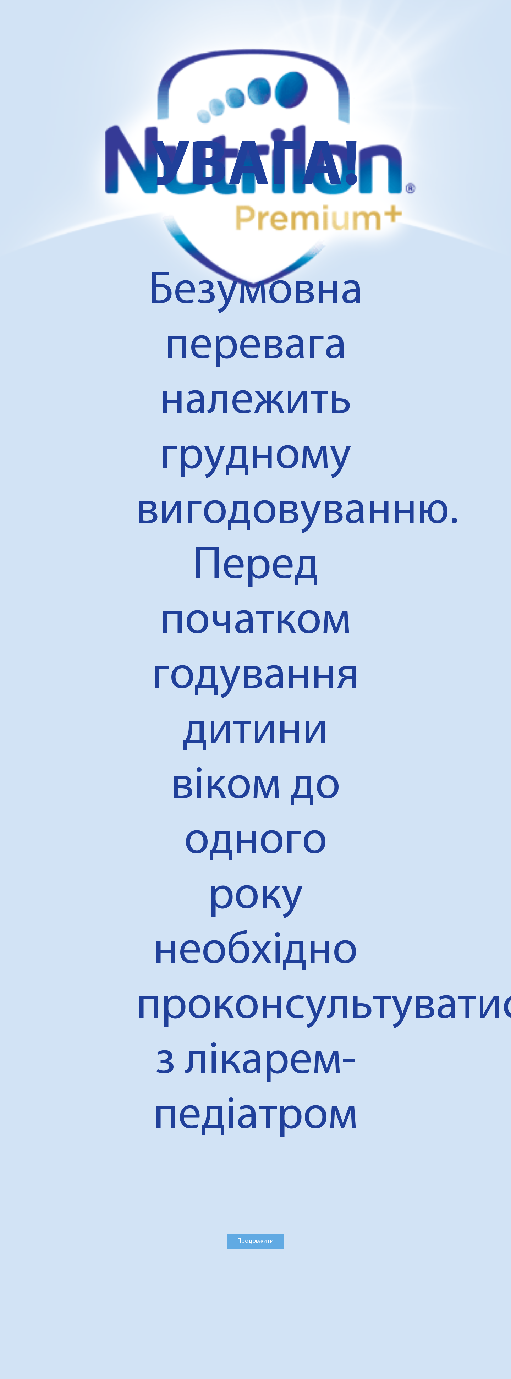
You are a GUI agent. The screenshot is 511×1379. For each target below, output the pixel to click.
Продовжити (255, 1241)
